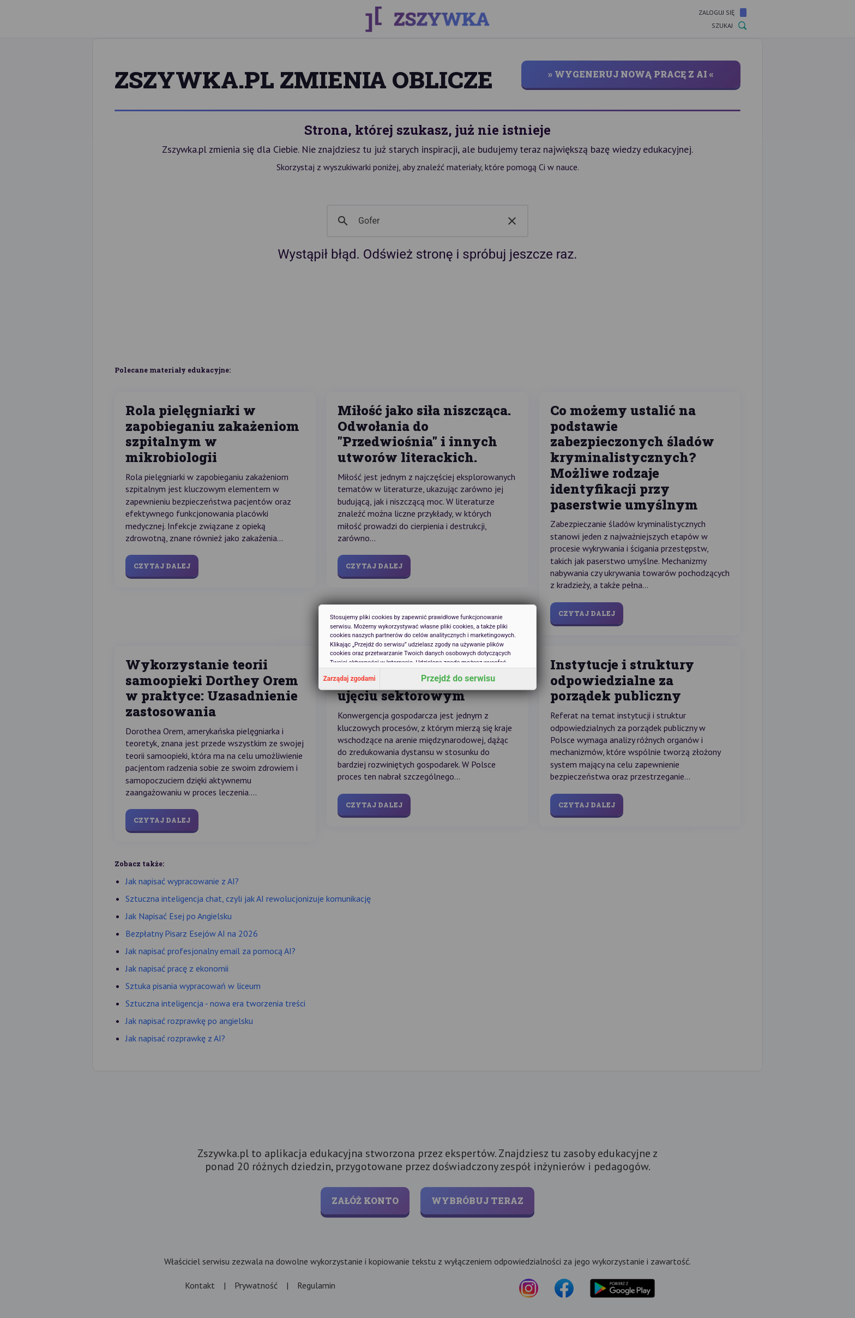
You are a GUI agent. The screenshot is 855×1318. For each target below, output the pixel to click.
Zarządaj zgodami (349, 678)
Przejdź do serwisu (458, 678)
